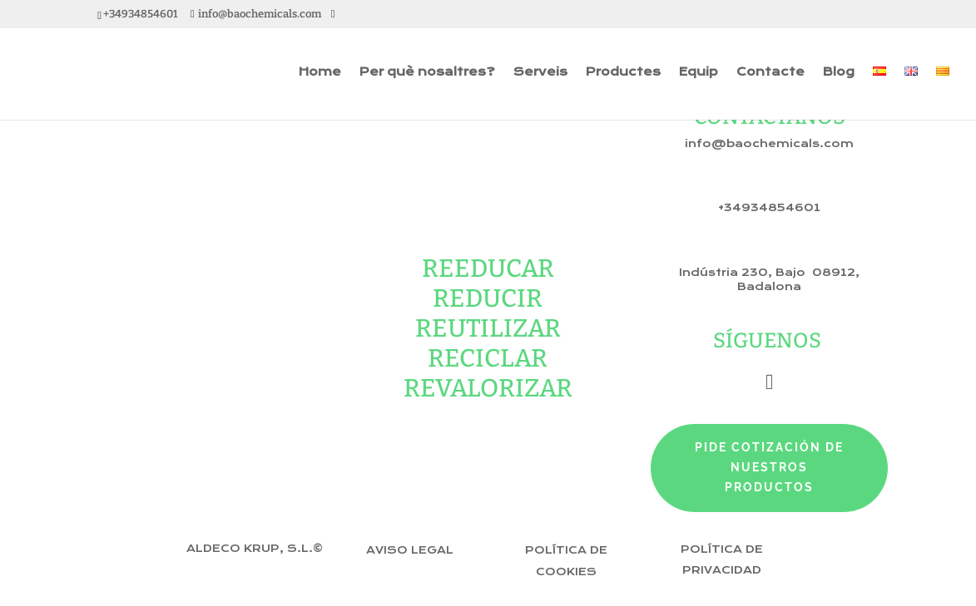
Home (320, 73)
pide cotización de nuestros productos (769, 467)
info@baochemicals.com (769, 143)
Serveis (540, 73)
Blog (839, 73)
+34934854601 (769, 207)
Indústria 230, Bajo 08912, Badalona (769, 279)
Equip (698, 73)
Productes (623, 73)
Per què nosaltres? (427, 73)
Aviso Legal (409, 550)
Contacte (770, 73)
